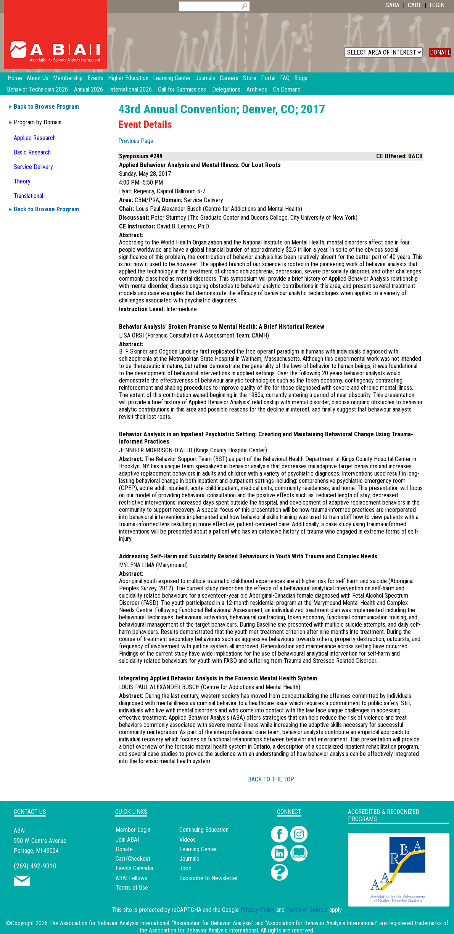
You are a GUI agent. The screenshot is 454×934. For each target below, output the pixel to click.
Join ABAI (127, 839)
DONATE (440, 52)
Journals (189, 858)
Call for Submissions (182, 89)
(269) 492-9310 (35, 866)
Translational (28, 195)
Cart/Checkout (133, 858)
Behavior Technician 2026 (37, 89)
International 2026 (130, 89)
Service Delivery (33, 166)
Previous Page (135, 141)
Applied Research (35, 137)
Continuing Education (204, 829)
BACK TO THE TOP (271, 779)
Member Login (133, 829)
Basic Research (32, 152)
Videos (187, 839)
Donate (124, 849)
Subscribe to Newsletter (208, 878)
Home (15, 78)
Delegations (226, 89)
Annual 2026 (88, 89)
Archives (256, 89)
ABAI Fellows (131, 878)
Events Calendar (135, 868)
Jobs (185, 868)
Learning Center (198, 849)
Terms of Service (307, 909)
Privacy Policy (257, 909)
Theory (22, 181)
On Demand (287, 89)
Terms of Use (132, 887)
